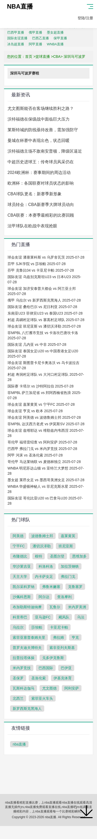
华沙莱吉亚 (22, 566)
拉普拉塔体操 (23, 658)
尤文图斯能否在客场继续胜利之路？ (41, 108)
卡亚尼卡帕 (59, 627)
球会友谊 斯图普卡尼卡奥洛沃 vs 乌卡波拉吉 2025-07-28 (43, 365)
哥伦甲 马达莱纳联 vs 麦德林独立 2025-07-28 (44, 462)
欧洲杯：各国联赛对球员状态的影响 (41, 183)
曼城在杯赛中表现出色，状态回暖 (39, 140)
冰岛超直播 (15, 44)
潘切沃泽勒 (42, 546)
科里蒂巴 (20, 617)
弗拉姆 (58, 637)
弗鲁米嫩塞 (51, 587)
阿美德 (18, 536)
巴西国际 (46, 668)
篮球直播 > (44, 56)
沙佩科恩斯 (22, 597)
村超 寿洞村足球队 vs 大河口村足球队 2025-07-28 (46, 377)
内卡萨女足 (44, 576)
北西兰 (18, 698)
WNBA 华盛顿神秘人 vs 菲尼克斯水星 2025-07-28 (46, 489)
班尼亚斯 (65, 546)
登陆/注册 (85, 18)
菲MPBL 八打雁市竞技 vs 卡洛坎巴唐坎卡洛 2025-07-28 (43, 335)
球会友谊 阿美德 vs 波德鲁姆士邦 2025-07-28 (44, 417)
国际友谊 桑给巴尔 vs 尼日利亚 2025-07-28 (42, 307)
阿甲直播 (35, 44)
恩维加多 (79, 556)
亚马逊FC (43, 617)
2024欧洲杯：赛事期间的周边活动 (39, 172)
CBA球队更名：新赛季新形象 (35, 194)
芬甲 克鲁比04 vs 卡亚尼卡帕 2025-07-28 (41, 270)
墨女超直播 (55, 32)
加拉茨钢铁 (70, 566)
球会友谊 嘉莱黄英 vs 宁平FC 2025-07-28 (41, 404)
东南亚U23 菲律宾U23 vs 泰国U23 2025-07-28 (45, 313)
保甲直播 (60, 38)
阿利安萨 (71, 688)
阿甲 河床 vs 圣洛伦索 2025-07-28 (35, 455)
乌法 (80, 617)
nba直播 (19, 744)
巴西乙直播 (40, 38)
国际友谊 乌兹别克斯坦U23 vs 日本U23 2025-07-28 (44, 279)
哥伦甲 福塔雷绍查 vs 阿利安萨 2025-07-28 (42, 442)
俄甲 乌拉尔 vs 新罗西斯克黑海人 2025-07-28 (44, 300)
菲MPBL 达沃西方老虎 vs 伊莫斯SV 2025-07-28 (46, 424)
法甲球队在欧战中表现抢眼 (32, 226)
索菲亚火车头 (42, 698)
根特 (38, 556)
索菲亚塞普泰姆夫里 (29, 637)
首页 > (30, 56)
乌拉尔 (18, 627)
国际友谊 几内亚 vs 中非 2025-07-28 (37, 344)
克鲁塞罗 (75, 587)
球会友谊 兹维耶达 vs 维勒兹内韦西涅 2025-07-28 (46, 433)
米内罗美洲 (77, 607)
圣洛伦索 (38, 678)
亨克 (75, 637)
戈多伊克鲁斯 (53, 658)
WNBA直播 (55, 44)
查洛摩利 (64, 597)
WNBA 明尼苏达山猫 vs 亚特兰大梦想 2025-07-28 (46, 470)
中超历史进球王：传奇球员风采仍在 (41, 162)
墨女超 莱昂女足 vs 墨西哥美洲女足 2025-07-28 (46, 480)
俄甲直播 (35, 32)
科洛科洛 (46, 566)
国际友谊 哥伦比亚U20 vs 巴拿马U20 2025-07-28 (45, 500)
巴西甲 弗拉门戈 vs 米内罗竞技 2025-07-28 (42, 449)
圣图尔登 (57, 556)
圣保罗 (18, 678)
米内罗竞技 (22, 668)
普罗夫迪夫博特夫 (27, 648)
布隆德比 (20, 556)
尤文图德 (49, 688)
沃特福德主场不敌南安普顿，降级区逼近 (45, 151)
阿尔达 (44, 597)
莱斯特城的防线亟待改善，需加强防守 (43, 130)
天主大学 (20, 576)
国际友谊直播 (17, 38)
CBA (57, 56)
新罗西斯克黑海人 (27, 708)
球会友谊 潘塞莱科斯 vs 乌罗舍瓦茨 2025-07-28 (46, 257)
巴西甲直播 (15, 32)
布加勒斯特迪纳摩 (27, 607)
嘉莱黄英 (68, 536)
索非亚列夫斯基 (62, 648)
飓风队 (63, 617)
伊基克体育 (63, 678)
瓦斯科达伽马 (23, 688)
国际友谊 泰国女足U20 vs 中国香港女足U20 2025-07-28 (43, 353)
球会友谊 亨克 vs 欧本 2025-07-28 (35, 411)
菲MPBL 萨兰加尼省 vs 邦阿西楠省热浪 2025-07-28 (44, 395)
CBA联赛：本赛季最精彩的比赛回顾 (41, 215)
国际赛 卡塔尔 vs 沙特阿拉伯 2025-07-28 (40, 386)
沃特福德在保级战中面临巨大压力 (39, 119)
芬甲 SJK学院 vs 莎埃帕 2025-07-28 (37, 264)
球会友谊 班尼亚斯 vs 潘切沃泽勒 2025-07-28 (44, 326)
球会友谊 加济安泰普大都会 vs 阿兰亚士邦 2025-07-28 (42, 291)
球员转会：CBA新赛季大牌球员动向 (41, 204)
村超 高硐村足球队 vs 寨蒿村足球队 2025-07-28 (46, 320)
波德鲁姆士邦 (42, 536)
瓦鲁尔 (54, 607)
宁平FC (19, 546)
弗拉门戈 (68, 576)
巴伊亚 (66, 668)
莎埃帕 (36, 627)
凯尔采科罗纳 (23, 587)
